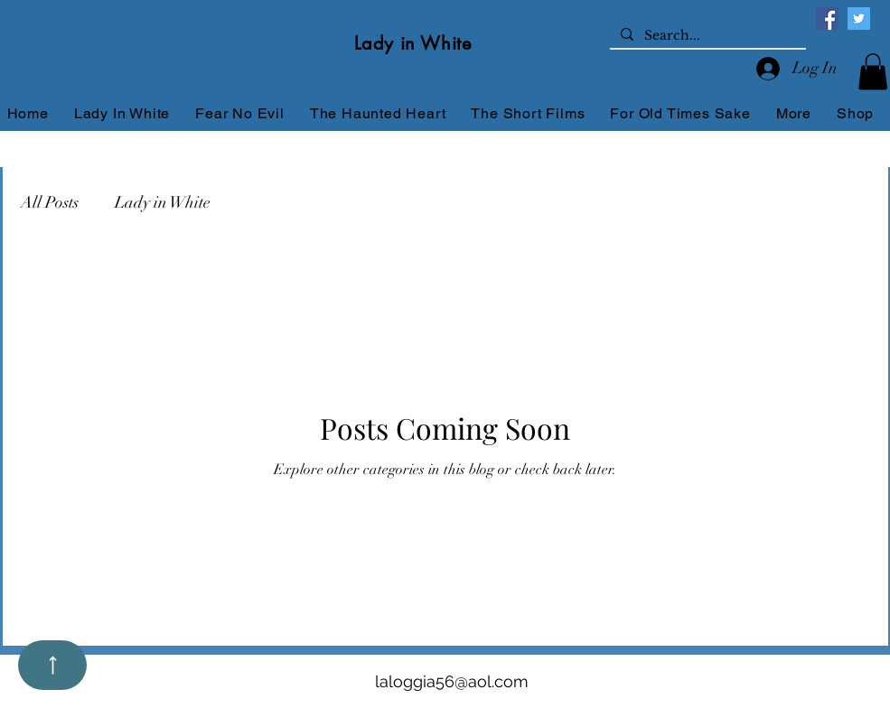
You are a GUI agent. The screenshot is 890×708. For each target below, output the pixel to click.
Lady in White (163, 202)
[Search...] (706, 36)
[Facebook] (827, 18)
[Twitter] (859, 18)
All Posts (50, 202)
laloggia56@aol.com (452, 681)
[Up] (52, 665)
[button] (872, 71)
